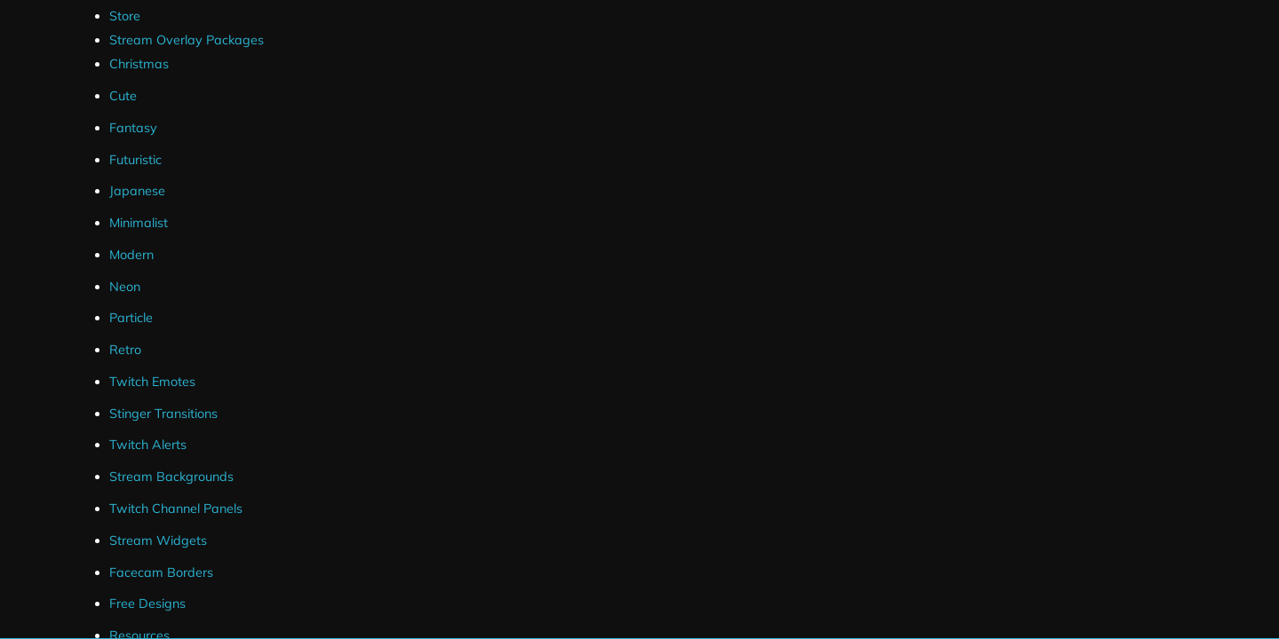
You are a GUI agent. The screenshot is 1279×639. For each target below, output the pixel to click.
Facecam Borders (161, 572)
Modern (131, 255)
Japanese (137, 191)
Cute (123, 96)
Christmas (139, 64)
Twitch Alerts (148, 445)
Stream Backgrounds (171, 477)
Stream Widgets (158, 540)
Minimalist (138, 223)
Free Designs (147, 603)
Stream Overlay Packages (186, 40)
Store (124, 16)
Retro (125, 350)
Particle (131, 318)
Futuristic (135, 160)
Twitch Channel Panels (175, 509)
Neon (124, 287)
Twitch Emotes (152, 382)
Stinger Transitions (163, 414)
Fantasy (133, 128)
